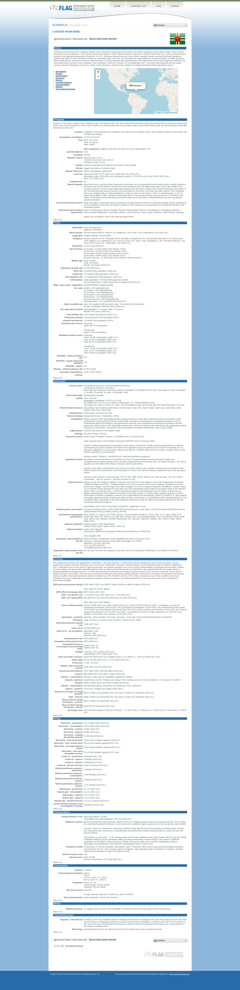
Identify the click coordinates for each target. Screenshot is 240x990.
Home (117, 6)
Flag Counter (72, 7)
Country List (138, 6)
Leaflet (158, 113)
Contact (53, 974)
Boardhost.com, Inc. (92, 974)
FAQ (158, 6)
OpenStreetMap (170, 113)
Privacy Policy (76, 974)
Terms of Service (63, 974)
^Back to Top (57, 220)
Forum (175, 6)
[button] (144, 84)
